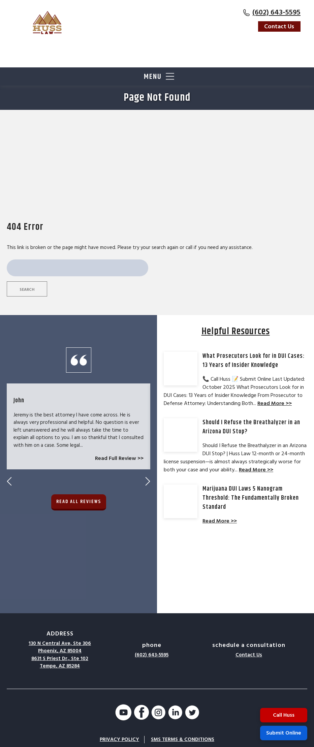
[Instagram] (158, 713)
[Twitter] (192, 713)
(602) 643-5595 (276, 12)
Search (27, 289)
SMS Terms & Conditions (182, 739)
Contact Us (279, 26)
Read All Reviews (78, 415)
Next (147, 395)
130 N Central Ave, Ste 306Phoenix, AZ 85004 (60, 647)
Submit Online (283, 733)
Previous (9, 395)
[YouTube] (123, 713)
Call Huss (283, 715)
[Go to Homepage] (47, 22)
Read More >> (274, 403)
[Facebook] (141, 713)
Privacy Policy (119, 739)
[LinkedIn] (175, 713)
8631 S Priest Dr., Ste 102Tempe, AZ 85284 (59, 662)
